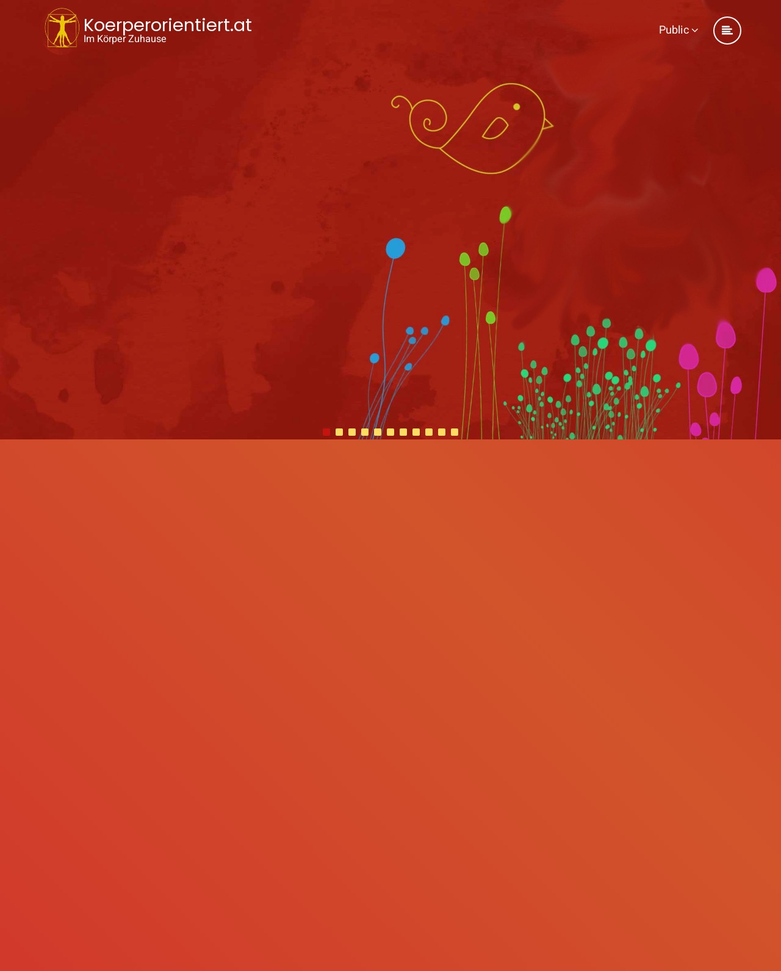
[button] (326, 432)
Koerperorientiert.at (168, 25)
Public (679, 30)
